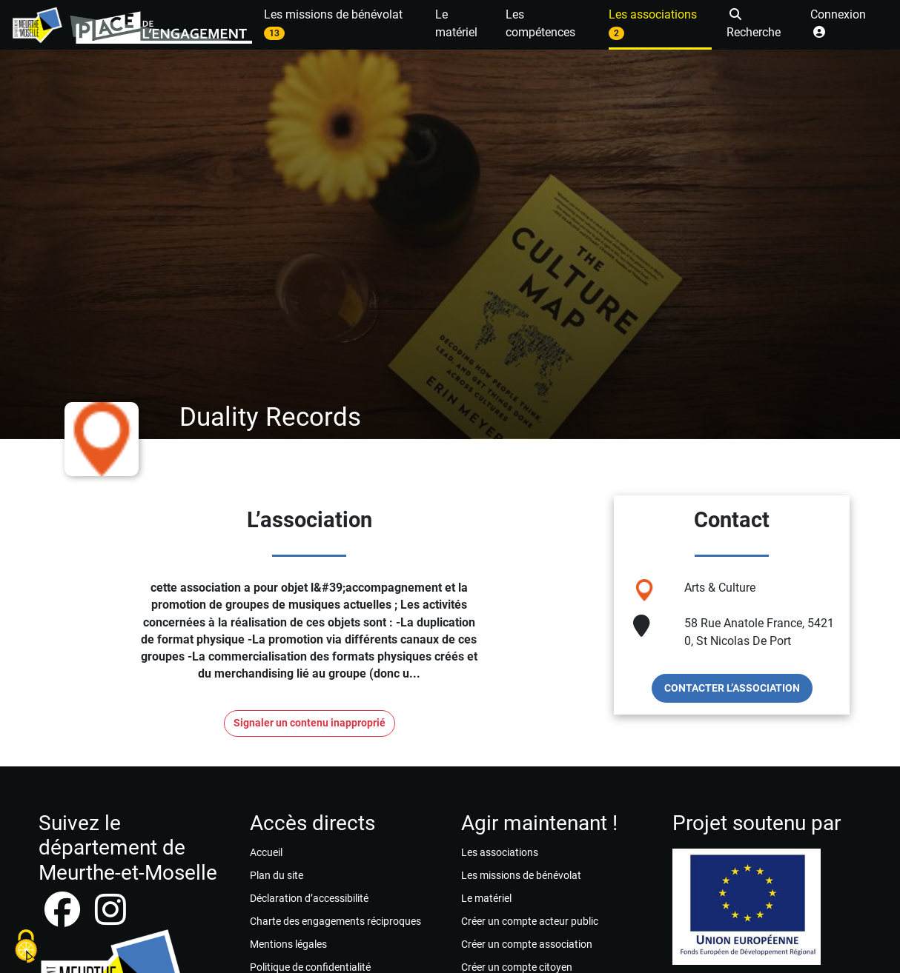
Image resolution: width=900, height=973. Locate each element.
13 (274, 33)
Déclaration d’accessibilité (309, 898)
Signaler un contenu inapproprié (310, 723)
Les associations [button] (653, 23)
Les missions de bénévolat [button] (333, 23)
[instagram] (110, 919)
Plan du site (276, 875)
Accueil (266, 852)
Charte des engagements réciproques (335, 921)
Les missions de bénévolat (521, 875)
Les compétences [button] (540, 23)
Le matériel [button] (456, 23)
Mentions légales (288, 944)
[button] (761, 25)
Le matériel (486, 898)
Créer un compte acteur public (529, 921)
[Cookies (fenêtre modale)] (26, 947)
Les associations (499, 852)
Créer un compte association (526, 944)
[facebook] (64, 919)
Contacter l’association (732, 688)
